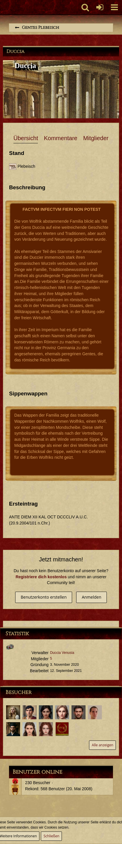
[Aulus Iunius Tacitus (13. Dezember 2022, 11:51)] (13, 729)
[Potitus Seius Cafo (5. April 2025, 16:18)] (29, 712)
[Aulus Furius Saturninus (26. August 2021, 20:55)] (62, 729)
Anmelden (91, 597)
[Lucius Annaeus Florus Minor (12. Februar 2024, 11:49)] (95, 712)
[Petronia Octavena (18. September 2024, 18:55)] (46, 712)
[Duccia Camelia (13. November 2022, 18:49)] (29, 729)
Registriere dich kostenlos (41, 576)
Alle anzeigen (102, 745)
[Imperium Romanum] (3, 7)
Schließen (51, 836)
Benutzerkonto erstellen (44, 597)
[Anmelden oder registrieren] (100, 7)
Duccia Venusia (62, 653)
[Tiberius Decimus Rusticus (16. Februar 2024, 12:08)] (79, 712)
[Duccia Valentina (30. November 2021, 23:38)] (46, 729)
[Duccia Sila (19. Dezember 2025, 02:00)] (13, 712)
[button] (114, 7)
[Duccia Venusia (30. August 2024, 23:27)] (62, 712)
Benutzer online (37, 772)
